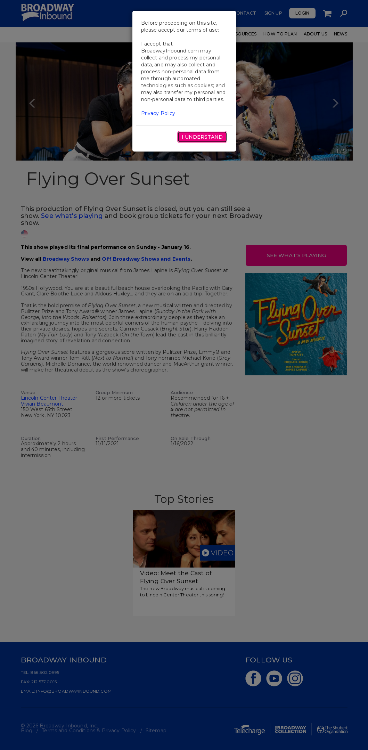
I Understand (202, 137)
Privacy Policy (158, 113)
